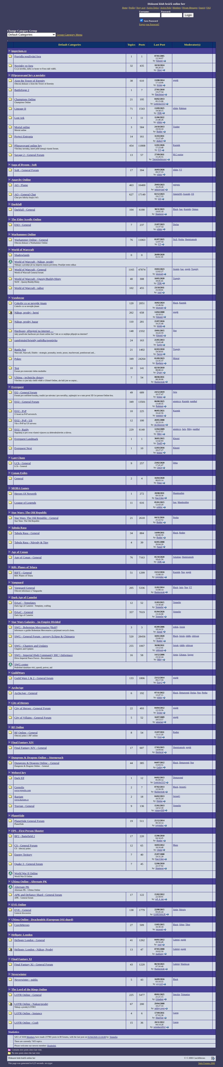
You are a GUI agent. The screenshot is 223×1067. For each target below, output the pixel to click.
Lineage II (20, 108)
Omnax (195, 209)
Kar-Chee (159, 498)
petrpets (176, 184)
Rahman (182, 108)
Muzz (175, 845)
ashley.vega (159, 1008)
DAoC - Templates (25, 602)
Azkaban (177, 557)
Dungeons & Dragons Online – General (36, 763)
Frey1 (159, 682)
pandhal (193, 401)
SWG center (21, 664)
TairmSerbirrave (159, 159)
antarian (159, 722)
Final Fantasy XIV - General (30, 747)
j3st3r (159, 467)
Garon (176, 1013)
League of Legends (25, 502)
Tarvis (159, 354)
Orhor (181, 924)
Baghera (159, 363)
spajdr (175, 80)
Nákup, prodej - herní (26, 312)
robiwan (195, 636)
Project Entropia (23, 136)
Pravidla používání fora (27, 56)
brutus (159, 397)
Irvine (159, 85)
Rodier (159, 131)
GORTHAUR (160, 914)
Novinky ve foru (23, 65)
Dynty (159, 372)
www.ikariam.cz (21, 799)
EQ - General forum (25, 392)
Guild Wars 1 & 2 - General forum (33, 678)
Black (175, 209)
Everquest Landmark (26, 438)
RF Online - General (26, 732)
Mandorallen (178, 493)
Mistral (176, 358)
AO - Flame (21, 185)
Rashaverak (159, 382)
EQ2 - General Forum (26, 401)
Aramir (176, 269)
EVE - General (22, 910)
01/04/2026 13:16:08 (97, 1037)
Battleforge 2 (21, 90)
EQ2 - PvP (20, 411)
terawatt (159, 274)
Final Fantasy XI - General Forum (33, 964)
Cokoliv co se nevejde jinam (30, 303)
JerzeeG (182, 787)
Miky (159, 434)
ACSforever (159, 425)
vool (160, 292)
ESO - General (22, 224)
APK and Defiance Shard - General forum (38, 894)
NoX (175, 239)
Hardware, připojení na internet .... (33, 331)
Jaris (184, 429)
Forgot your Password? (149, 24)
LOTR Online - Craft (26, 1022)
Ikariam (18, 796)
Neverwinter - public (26, 979)
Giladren (159, 999)
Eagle (159, 344)
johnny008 (159, 810)
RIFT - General (23, 572)
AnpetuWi (177, 194)
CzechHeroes (21, 925)
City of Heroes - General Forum (32, 708)
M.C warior (178, 154)
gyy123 (159, 984)
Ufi (159, 199)
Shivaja (182, 909)
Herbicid (159, 752)
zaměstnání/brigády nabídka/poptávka (35, 340)
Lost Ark (19, 117)
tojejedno (159, 577)
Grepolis (19, 787)
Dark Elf (19, 778)
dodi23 (160, 141)
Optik (159, 850)
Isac (181, 209)
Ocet (159, 737)
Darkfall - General (24, 209)
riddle (188, 636)
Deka (175, 463)
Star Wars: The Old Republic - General (36, 517)
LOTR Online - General (28, 994)
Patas (159, 483)
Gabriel (176, 939)
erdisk (175, 627)
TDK (159, 113)
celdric (159, 507)
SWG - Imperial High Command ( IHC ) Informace (43, 655)
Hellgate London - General (29, 940)
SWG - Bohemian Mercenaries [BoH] (35, 627)
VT (159, 150)
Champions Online (25, 99)
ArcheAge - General (25, 693)
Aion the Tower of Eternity (29, 80)
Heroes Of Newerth (25, 493)
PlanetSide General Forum (29, 821)
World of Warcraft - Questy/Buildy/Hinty (37, 278)
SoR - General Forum (26, 170)
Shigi (159, 70)
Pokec (17, 358)
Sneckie (176, 994)
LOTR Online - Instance (28, 1013)
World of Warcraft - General (30, 269)
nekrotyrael (160, 189)
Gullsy (159, 767)
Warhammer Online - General (31, 239)
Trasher (176, 126)
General (18, 478)
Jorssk (159, 631)
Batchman (159, 94)
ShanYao (160, 1017)
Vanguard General (24, 587)
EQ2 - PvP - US (23, 420)
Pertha (181, 239)
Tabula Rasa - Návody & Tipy (31, 542)
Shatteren (159, 214)
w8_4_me (159, 899)
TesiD (159, 443)
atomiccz (177, 401)
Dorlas (176, 224)
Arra (175, 392)
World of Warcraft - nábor (29, 288)
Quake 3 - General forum (28, 864)
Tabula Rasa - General (27, 533)
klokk (159, 326)
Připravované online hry (28, 145)
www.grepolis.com (22, 790)
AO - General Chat (25, 194)
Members (31, 1037)
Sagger (191, 654)
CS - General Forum (25, 845)
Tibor (187, 924)
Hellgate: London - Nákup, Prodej (33, 949)
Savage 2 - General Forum (29, 155)
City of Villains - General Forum (32, 717)
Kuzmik (176, 145)
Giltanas (182, 654)
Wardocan (185, 964)
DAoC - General (23, 612)
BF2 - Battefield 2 (24, 836)
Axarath (186, 194)
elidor (175, 108)
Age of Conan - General (28, 557)
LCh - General (22, 463)
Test (16, 368)
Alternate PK (21, 887)
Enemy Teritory (23, 854)
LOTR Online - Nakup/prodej (31, 1004)
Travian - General (24, 806)
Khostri (159, 60)
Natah (159, 547)
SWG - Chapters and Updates (31, 645)
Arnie (175, 654)
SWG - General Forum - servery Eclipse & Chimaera (44, 636)
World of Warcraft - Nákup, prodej (34, 261)
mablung (159, 954)
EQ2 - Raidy (21, 429)
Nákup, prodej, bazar (26, 321)
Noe (175, 330)
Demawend (184, 692)
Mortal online (22, 127)
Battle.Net (20, 349)
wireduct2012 (160, 1027)
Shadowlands (21, 255)
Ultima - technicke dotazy (29, 377)
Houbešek (51, 1045)
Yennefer (159, 607)
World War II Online (26, 873)
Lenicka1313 (159, 103)
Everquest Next (23, 448)
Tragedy (194, 269)
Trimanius (185, 994)
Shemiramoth (191, 239)
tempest (159, 415)
